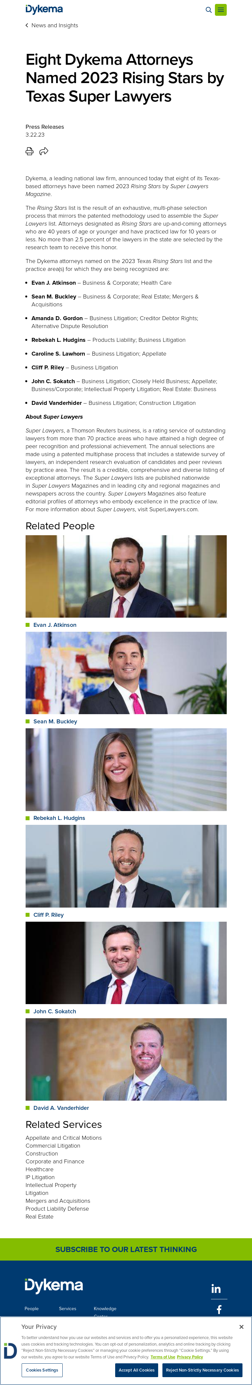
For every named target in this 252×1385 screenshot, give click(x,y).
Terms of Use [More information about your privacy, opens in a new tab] (163, 1357)
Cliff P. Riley (48, 915)
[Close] (241, 1327)
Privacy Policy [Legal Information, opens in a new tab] (190, 1357)
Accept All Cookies (137, 1371)
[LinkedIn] (219, 1288)
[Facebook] (219, 1309)
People (32, 1308)
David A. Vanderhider (61, 1108)
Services (67, 1308)
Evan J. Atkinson (54, 625)
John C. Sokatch (54, 1011)
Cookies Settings (42, 1371)
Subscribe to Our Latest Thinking (126, 1249)
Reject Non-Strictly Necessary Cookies (202, 1371)
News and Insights (55, 25)
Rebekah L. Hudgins (59, 818)
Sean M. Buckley (55, 721)
